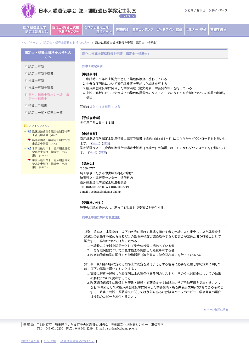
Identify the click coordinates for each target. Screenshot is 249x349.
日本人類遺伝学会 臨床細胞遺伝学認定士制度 (79, 10)
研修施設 (122, 29)
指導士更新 (36, 80)
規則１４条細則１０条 (104, 106)
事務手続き (218, 29)
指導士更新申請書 (40, 87)
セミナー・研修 (196, 29)
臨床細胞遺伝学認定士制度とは (35, 29)
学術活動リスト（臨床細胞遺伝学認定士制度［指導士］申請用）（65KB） (51, 164)
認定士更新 (36, 66)
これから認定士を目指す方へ (98, 29)
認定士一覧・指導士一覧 (45, 112)
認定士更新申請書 (40, 73)
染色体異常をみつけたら (77, 341)
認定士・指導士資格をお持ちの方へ (66, 29)
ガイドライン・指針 (169, 29)
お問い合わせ (195, 10)
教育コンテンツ (142, 29)
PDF (106, 143)
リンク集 (50, 341)
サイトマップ (218, 10)
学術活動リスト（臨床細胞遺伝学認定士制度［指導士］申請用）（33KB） (51, 152)
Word (95, 143)
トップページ (29, 42)
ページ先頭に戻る (217, 309)
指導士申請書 (37, 105)
